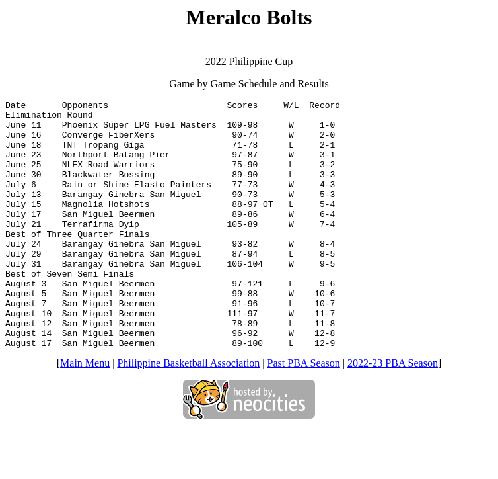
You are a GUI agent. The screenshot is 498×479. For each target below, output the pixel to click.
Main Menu (85, 412)
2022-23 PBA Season (392, 412)
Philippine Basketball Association (188, 412)
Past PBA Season (303, 412)
